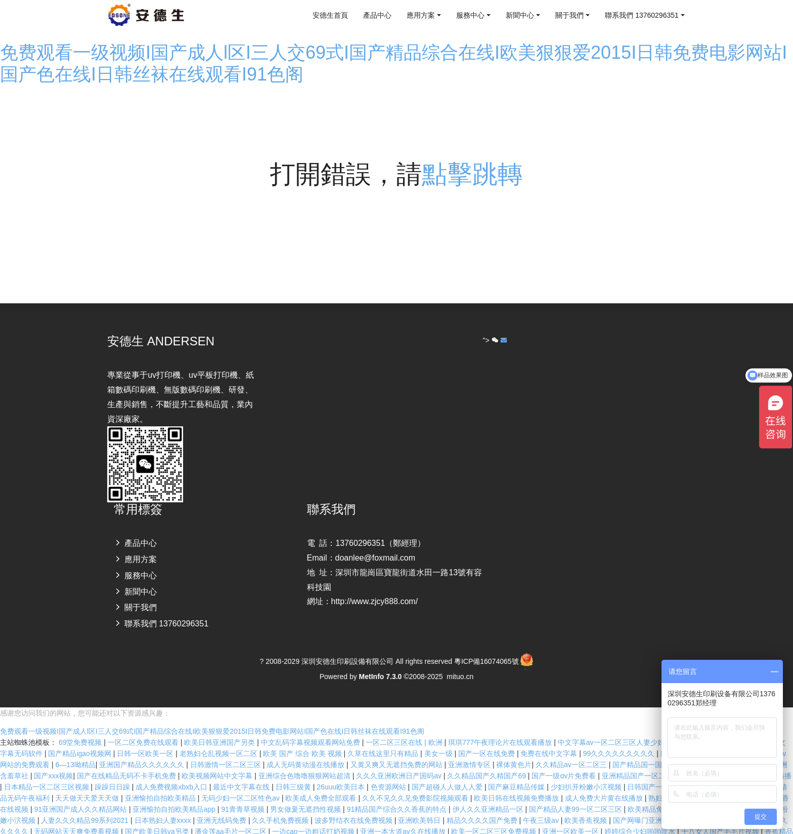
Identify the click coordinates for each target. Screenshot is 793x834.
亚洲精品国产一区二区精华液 (649, 762)
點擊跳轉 (472, 174)
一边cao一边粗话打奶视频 (314, 817)
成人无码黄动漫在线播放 (306, 750)
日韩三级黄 (294, 773)
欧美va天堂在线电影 (81, 828)
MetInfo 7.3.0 (380, 676)
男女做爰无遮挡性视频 (306, 795)
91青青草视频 (243, 795)
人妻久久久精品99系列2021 (85, 806)
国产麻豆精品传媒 (517, 773)
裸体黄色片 (514, 750)
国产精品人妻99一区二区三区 (576, 795)
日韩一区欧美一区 (146, 739)
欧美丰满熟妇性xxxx (151, 828)
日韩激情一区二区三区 (226, 750)
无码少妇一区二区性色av (241, 784)
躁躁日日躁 (113, 773)
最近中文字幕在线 (242, 773)
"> (492, 340)
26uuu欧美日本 (342, 773)
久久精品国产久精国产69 (487, 762)
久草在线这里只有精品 (383, 739)
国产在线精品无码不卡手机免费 (127, 762)
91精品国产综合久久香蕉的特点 (398, 795)
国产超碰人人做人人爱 (448, 773)
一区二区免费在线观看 (144, 728)
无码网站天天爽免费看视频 (77, 817)
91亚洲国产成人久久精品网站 (81, 795)
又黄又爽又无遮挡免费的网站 (397, 750)
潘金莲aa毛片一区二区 (231, 817)
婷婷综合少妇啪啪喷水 (640, 817)
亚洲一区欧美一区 (571, 817)
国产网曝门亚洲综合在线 (653, 806)
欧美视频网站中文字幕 (218, 762)
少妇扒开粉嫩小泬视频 (587, 773)
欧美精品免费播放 (657, 795)
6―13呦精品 (75, 750)
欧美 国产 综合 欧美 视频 (303, 739)
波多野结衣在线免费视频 (354, 806)
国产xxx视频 (53, 762)
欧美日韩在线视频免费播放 (517, 784)
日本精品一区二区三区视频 (47, 773)
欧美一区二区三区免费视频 (494, 817)
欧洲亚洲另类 (256, 828)
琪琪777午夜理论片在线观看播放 (501, 728)
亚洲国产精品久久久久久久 (142, 750)
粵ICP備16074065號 (486, 661)
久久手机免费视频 (281, 806)
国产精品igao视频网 (80, 739)
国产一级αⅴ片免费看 (565, 762)
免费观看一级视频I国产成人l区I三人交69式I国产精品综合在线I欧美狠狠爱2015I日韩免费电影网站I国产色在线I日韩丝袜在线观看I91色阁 (212, 717)
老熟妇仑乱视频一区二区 (219, 739)
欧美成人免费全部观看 (321, 784)
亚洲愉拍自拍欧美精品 (161, 784)
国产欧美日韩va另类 (158, 817)
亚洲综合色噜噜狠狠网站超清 (305, 762)
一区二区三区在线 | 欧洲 (405, 728)
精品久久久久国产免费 (483, 806)
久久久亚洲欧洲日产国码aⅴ (400, 762)
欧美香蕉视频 (586, 806)
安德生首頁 (330, 15)
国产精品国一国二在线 (648, 750)
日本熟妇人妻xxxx (164, 806)
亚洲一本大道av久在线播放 (404, 817)
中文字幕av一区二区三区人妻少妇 (612, 728)
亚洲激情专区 (470, 750)
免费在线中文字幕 (549, 739)
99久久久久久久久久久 (619, 739)
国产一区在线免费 (487, 739)
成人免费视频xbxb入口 (172, 773)
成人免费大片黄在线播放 (605, 784)
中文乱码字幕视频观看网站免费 (311, 728)
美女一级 (439, 739)
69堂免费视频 (81, 728)
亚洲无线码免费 (222, 806)
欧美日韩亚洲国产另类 (220, 728)
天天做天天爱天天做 (88, 784)
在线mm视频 (209, 828)
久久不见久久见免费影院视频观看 (416, 784)
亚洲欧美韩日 (420, 806)
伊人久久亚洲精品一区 (489, 795)
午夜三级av (542, 806)
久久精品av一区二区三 (572, 750)
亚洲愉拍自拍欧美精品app (175, 795)
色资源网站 (389, 773)
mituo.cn (460, 676)
